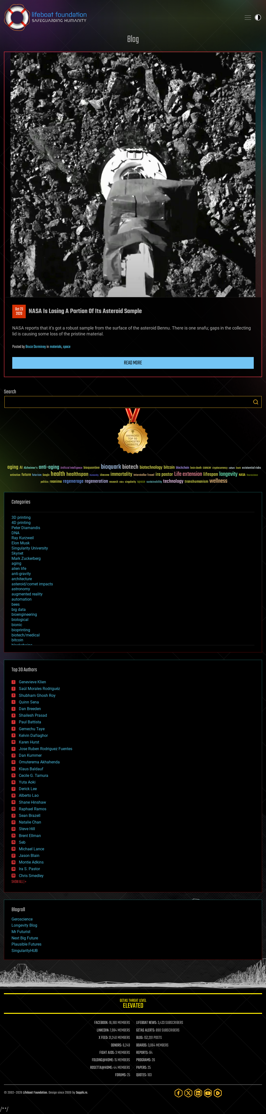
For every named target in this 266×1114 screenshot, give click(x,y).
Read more (133, 363)
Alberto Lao (29, 795)
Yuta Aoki (27, 782)
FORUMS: (120, 1075)
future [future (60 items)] (26, 474)
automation (22, 599)
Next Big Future (25, 938)
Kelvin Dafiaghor (33, 735)
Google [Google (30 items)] (46, 475)
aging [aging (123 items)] (12, 467)
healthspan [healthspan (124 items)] (77, 474)
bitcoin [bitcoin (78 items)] (169, 467)
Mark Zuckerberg (26, 558)
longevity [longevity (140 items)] (228, 474)
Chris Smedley (31, 875)
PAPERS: (141, 1068)
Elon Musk (21, 543)
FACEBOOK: (101, 1023)
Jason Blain (29, 855)
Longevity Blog (24, 925)
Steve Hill (27, 828)
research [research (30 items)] (113, 482)
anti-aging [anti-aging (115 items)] (49, 467)
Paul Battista (30, 722)
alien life (19, 568)
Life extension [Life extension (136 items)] (188, 474)
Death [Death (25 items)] (238, 468)
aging (16, 563)
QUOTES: (141, 1075)
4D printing (21, 522)
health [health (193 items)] (58, 474)
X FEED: (103, 1038)
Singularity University (30, 548)
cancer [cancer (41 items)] (207, 468)
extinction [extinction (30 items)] (15, 475)
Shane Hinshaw (32, 802)
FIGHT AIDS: (107, 1053)
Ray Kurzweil (23, 538)
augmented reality (27, 594)
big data (19, 609)
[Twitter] (188, 1093)
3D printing (21, 517)
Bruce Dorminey (35, 347)
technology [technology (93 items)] (173, 481)
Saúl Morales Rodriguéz (39, 688)
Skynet (17, 553)
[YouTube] (208, 1093)
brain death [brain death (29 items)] (196, 468)
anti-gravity (21, 573)
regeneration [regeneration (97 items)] (96, 481)
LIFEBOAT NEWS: (146, 1023)
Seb (22, 842)
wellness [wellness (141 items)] (218, 481)
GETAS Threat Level (133, 1004)
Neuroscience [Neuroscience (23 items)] (252, 475)
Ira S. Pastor (29, 868)
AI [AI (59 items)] (21, 468)
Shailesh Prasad (33, 715)
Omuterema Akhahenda (39, 762)
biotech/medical (26, 635)
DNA (15, 533)
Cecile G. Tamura (33, 775)
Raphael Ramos (32, 809)
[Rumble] (218, 1093)
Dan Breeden (30, 708)
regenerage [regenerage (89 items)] (73, 481)
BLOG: (139, 1038)
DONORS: (116, 1045)
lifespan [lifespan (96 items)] (210, 474)
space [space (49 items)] (141, 482)
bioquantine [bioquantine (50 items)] (92, 468)
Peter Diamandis (26, 527)
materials (55, 347)
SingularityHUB (25, 950)
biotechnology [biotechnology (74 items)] (151, 467)
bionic (17, 624)
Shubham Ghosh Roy (37, 695)
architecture (22, 579)
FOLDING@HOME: (103, 1060)
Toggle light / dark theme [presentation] (258, 17)
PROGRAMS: (143, 1060)
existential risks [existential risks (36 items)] (251, 468)
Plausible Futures (26, 944)
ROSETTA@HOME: (101, 1068)
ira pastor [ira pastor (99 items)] (164, 474)
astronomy (21, 589)
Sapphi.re (81, 1093)
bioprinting (21, 630)
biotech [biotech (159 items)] (130, 467)
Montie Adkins (31, 862)
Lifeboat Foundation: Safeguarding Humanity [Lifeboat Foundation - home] (121, 17)
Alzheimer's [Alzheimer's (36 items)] (30, 468)
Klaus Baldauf (31, 769)
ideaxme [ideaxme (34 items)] (104, 475)
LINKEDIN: (103, 1030)
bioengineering (24, 614)
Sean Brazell (29, 815)
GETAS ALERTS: (145, 1030)
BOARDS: (141, 1045)
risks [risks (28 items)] (121, 482)
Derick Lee (28, 788)
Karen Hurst (29, 742)
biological (20, 619)
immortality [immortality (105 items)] (121, 474)
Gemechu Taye (32, 729)
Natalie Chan (30, 822)
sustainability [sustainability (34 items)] (154, 482)
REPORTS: (142, 1053)
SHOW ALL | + (19, 882)
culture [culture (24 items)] (232, 468)
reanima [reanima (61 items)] (56, 481)
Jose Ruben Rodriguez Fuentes (45, 748)
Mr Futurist (21, 931)
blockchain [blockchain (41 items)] (182, 468)
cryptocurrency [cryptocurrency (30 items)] (220, 468)
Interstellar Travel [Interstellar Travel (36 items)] (143, 475)
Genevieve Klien (32, 682)
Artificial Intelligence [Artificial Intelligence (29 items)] (71, 468)
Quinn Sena (29, 702)
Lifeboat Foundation (35, 1093)
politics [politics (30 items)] (44, 482)
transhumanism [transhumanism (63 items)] (196, 481)
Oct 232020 (19, 311)
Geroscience (22, 919)
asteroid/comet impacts (32, 584)
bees (16, 604)
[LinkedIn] (198, 1093)
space (66, 347)
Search (256, 402)
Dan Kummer (30, 755)
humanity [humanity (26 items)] (94, 475)
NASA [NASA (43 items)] (242, 475)
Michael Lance (31, 849)
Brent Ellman (30, 835)
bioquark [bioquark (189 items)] (111, 467)
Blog (133, 40)
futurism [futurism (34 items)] (36, 475)
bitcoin (17, 640)
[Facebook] (178, 1093)
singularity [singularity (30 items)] (130, 482)
